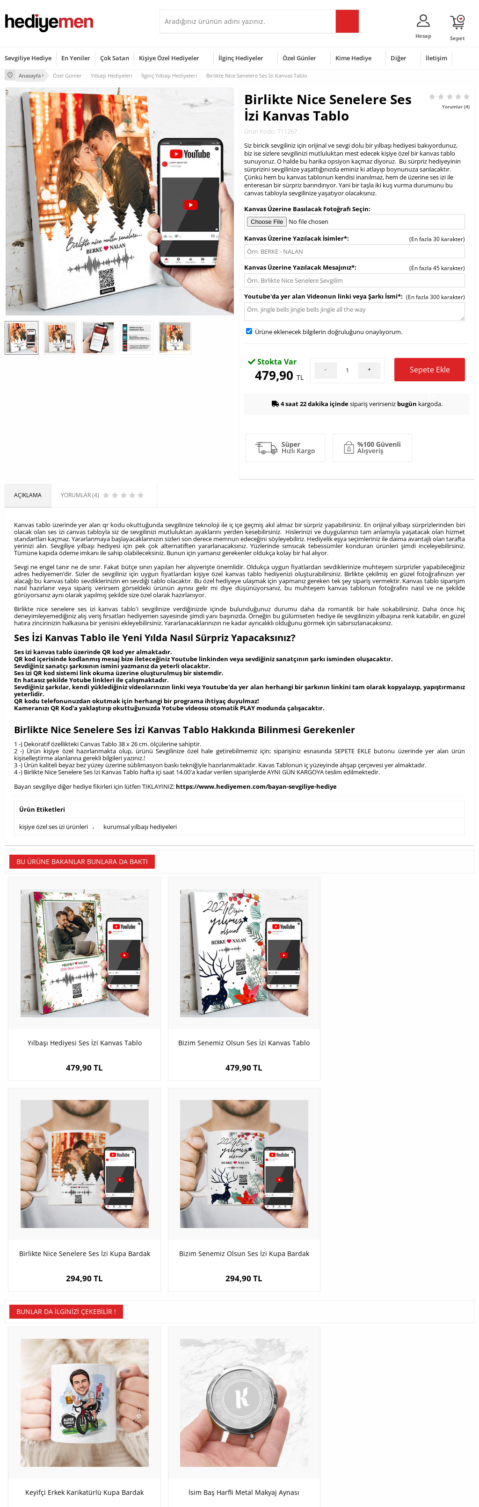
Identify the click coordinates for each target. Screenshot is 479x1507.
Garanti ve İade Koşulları (36, 1414)
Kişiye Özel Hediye (108, 1372)
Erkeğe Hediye (343, 1372)
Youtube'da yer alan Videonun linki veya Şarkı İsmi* (322, 295)
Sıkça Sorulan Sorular (32, 1442)
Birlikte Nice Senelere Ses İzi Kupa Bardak (298, 1001)
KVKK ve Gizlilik (24, 1428)
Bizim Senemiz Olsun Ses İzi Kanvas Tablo (181, 1001)
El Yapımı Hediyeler (110, 1414)
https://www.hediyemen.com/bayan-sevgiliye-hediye (256, 785)
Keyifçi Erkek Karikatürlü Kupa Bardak (63, 1204)
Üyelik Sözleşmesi (28, 1386)
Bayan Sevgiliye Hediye (194, 1435)
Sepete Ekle (430, 371)
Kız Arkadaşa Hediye (111, 1400)
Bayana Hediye (343, 1386)
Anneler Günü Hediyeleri (276, 1414)
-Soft (190, 1495)
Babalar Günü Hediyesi (274, 1449)
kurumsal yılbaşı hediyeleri (140, 824)
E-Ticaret (211, 1495)
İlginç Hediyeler (240, 58)
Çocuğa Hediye (343, 1400)
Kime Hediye (353, 58)
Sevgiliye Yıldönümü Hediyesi (190, 1452)
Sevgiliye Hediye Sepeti (194, 1386)
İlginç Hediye (340, 1442)
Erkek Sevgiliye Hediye (193, 1421)
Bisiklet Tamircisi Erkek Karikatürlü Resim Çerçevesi (416, 1204)
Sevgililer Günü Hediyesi (275, 1372)
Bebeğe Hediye (344, 1414)
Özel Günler (299, 58)
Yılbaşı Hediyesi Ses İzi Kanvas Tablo (63, 1001)
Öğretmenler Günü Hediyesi (268, 1431)
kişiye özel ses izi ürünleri (53, 824)
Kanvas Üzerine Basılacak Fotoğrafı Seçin (306, 208)
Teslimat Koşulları (28, 1372)
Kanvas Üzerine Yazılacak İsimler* (295, 237)
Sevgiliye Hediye (28, 58)
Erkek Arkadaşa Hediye (115, 1386)
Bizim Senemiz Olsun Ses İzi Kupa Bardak (416, 1001)
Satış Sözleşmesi (26, 1400)
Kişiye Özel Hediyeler (169, 58)
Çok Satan (114, 58)
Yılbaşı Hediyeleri (266, 1400)
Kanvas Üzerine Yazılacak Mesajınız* (299, 266)
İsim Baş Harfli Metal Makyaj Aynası (181, 1204)
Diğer (398, 58)
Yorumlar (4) (456, 105)
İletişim (436, 58)
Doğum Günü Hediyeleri (275, 1386)
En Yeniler (75, 58)
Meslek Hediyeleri (108, 1442)
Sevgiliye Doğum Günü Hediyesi (193, 1403)
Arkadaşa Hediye (346, 1428)
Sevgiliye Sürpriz (106, 1428)
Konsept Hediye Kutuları (195, 1372)
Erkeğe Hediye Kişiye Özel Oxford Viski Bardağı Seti (298, 1204)
